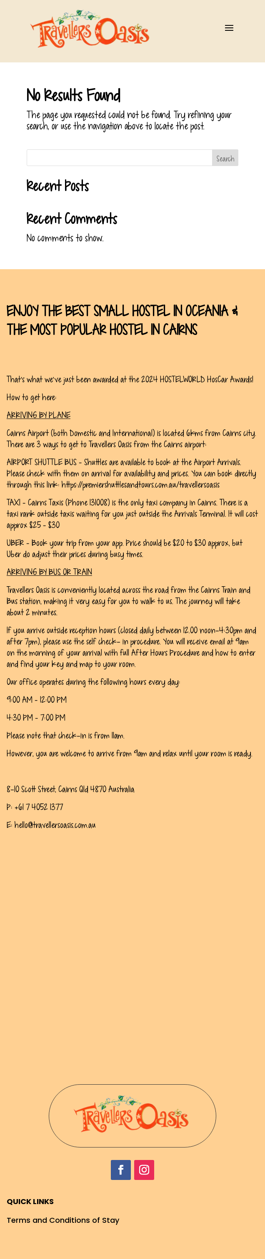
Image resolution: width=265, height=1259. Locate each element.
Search (225, 159)
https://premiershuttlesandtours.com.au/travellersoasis (141, 485)
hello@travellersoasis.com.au (55, 825)
